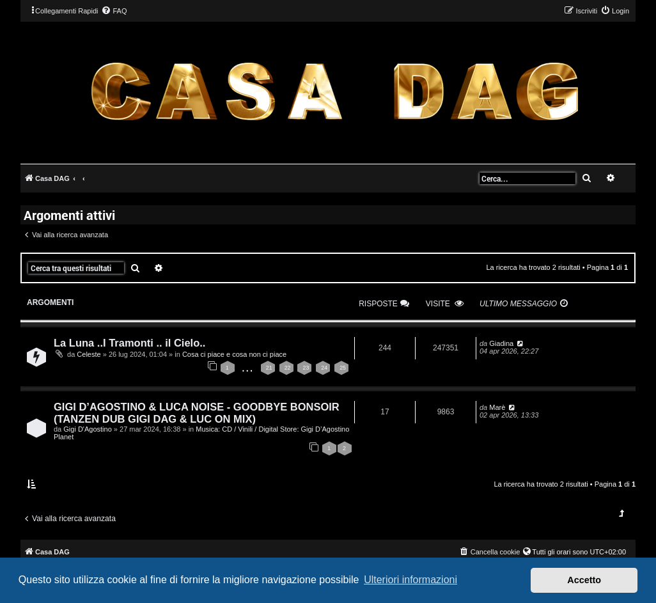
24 (324, 367)
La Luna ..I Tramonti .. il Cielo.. (129, 342)
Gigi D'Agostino (87, 429)
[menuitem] (114, 11)
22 (288, 367)
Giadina (501, 343)
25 (343, 367)
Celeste (88, 354)
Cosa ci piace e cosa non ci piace (234, 354)
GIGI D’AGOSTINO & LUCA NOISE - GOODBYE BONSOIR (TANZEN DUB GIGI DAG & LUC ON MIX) (197, 413)
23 (305, 367)
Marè (497, 407)
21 (269, 367)
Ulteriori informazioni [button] (410, 579)
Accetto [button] (584, 580)
